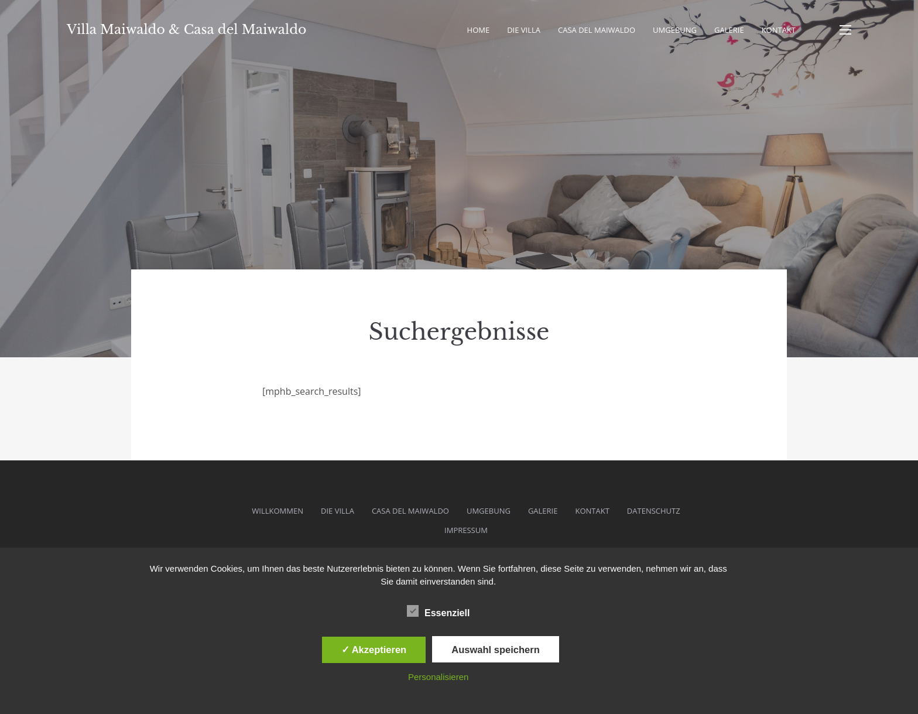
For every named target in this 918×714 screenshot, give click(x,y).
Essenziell (438, 611)
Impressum (466, 530)
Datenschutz (653, 510)
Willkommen (277, 510)
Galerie (729, 30)
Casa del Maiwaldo (596, 30)
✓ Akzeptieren (374, 649)
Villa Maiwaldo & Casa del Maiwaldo (186, 29)
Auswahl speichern (495, 649)
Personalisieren (438, 677)
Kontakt (779, 30)
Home (478, 30)
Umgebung (675, 30)
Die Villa (523, 30)
